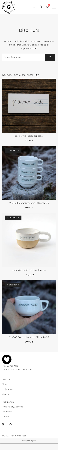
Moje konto (8, 389)
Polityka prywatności (12, 406)
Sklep (5, 384)
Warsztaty (7, 411)
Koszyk (5, 394)
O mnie (6, 379)
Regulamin (8, 402)
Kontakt (6, 416)
